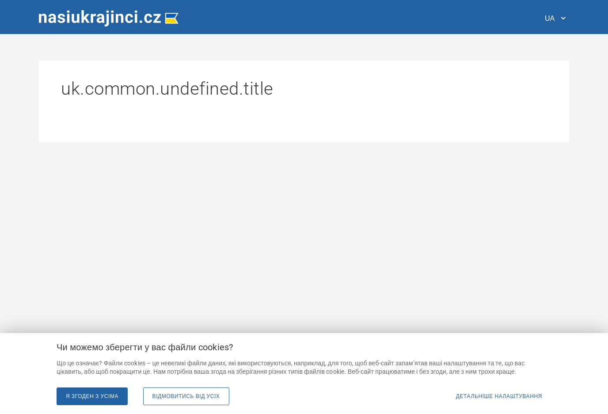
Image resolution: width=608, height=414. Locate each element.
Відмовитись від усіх (186, 396)
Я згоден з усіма (92, 396)
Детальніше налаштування (499, 396)
